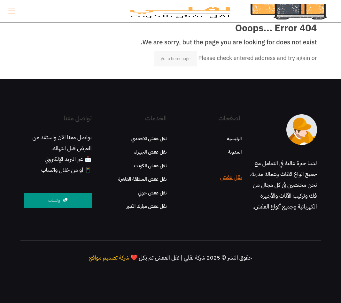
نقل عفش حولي (152, 192)
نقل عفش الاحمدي (149, 138)
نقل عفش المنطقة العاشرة (142, 179)
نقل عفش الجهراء (150, 151)
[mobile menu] (11, 11)
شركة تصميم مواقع (109, 257)
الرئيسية (234, 138)
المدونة (235, 151)
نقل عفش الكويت (150, 165)
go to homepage (175, 59)
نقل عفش (231, 177)
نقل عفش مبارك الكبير (147, 206)
